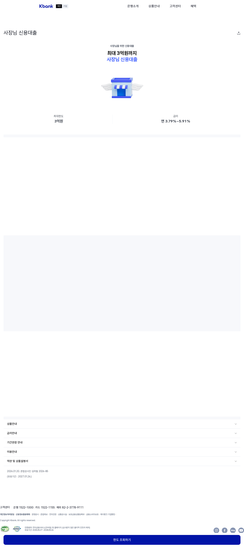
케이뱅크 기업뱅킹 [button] (107, 514)
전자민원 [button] (52, 514)
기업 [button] (65, 6)
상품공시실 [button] (62, 514)
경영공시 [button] (35, 514)
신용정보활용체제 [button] (23, 514)
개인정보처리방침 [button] (7, 514)
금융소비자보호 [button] (92, 514)
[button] (46, 6)
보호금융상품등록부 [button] (76, 514)
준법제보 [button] (43, 514)
